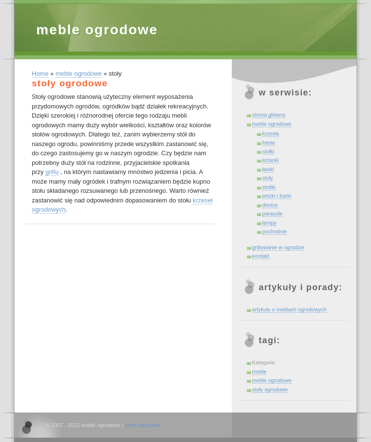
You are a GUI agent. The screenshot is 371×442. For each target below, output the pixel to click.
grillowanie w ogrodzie (278, 247)
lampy (269, 223)
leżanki (270, 160)
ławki (268, 169)
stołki (268, 151)
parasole (272, 213)
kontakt (260, 256)
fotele (268, 143)
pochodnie (274, 231)
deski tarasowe (142, 425)
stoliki (269, 187)
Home (40, 73)
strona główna (268, 115)
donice (270, 205)
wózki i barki (276, 196)
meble (259, 372)
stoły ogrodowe (270, 389)
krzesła (270, 133)
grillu (51, 171)
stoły (267, 178)
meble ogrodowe (97, 29)
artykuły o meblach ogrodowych (289, 309)
